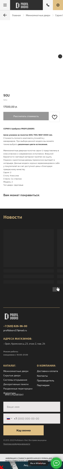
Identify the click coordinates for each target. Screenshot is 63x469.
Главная (16, 15)
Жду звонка (23, 430)
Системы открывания (15, 379)
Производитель (45, 380)
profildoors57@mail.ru (15, 330)
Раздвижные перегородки (17, 388)
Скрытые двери (11, 375)
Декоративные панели (16, 384)
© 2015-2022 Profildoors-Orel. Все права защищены (25, 440)
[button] (58, 5)
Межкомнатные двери (38, 15)
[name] (31, 407)
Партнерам (43, 385)
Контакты (42, 375)
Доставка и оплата (47, 371)
